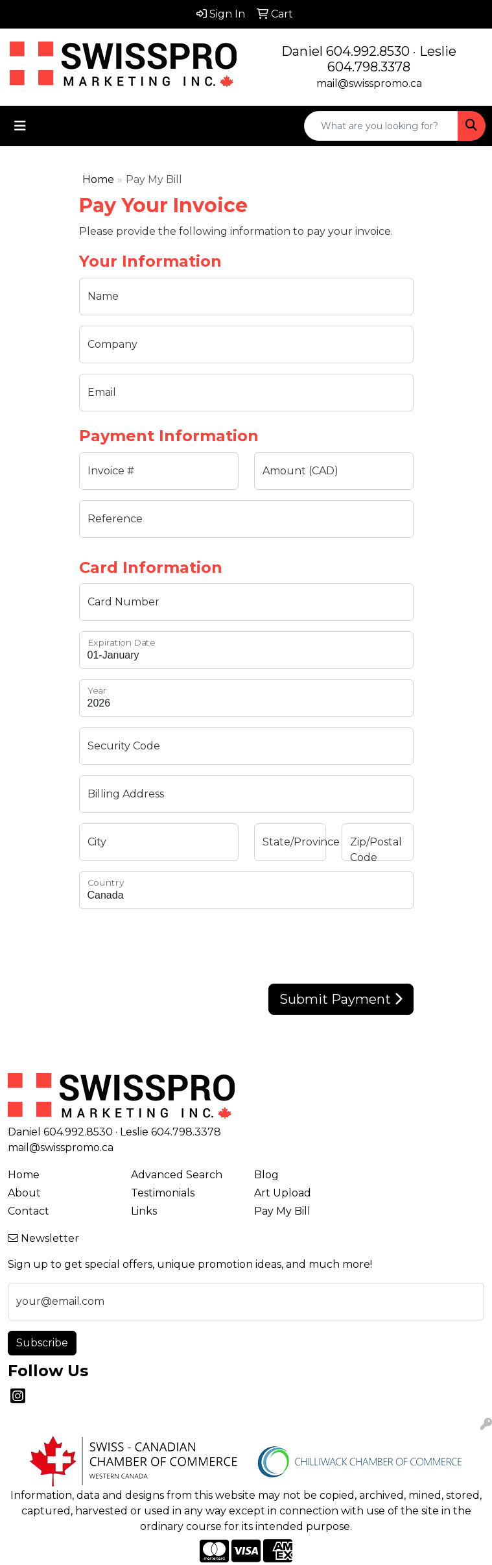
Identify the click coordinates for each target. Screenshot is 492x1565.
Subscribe (42, 1343)
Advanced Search (176, 1175)
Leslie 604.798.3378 (391, 59)
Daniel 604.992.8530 (345, 51)
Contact (28, 1211)
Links (144, 1211)
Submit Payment (341, 999)
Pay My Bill (282, 1211)
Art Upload (282, 1193)
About (24, 1193)
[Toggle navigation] (20, 126)
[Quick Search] (381, 126)
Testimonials (162, 1193)
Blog (266, 1175)
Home (98, 179)
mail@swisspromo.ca (369, 83)
